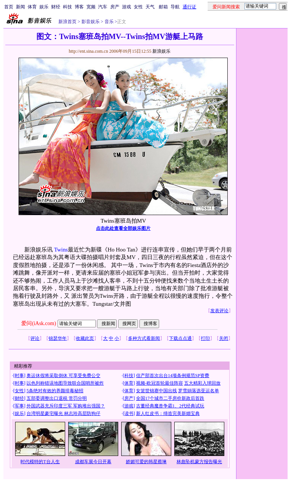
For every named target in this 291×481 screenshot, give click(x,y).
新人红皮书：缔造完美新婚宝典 (168, 413)
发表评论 (219, 310)
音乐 (108, 21)
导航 (175, 6)
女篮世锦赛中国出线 (156, 390)
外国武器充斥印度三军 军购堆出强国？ (66, 406)
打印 (205, 338)
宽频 (90, 6)
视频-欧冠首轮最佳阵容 (159, 383)
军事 (19, 406)
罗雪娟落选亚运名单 (198, 390)
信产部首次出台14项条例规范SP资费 (172, 375)
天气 (150, 6)
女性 (138, 6)
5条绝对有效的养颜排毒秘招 (55, 390)
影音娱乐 (90, 21)
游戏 (126, 6)
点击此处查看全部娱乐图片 (123, 228)
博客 (79, 6)
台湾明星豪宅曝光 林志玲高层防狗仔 (63, 413)
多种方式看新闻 (144, 338)
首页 (8, 6)
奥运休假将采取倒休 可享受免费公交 (63, 375)
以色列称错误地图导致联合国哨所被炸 (65, 383)
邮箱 (163, 6)
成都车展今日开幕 (93, 461)
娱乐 (43, 6)
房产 (114, 6)
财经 (55, 6)
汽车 (102, 6)
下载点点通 (180, 338)
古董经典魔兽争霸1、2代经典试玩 (170, 406)
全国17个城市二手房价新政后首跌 (170, 398)
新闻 (20, 6)
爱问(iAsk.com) (38, 323)
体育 (32, 6)
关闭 (223, 338)
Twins (61, 250)
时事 (19, 375)
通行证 (189, 6)
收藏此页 (85, 338)
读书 (128, 413)
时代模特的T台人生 (39, 461)
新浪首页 (67, 21)
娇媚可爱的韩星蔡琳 (146, 461)
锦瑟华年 (57, 338)
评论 (34, 338)
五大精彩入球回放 (202, 383)
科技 (67, 6)
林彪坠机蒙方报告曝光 (199, 461)
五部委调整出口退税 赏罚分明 (57, 398)
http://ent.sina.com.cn (89, 51)
